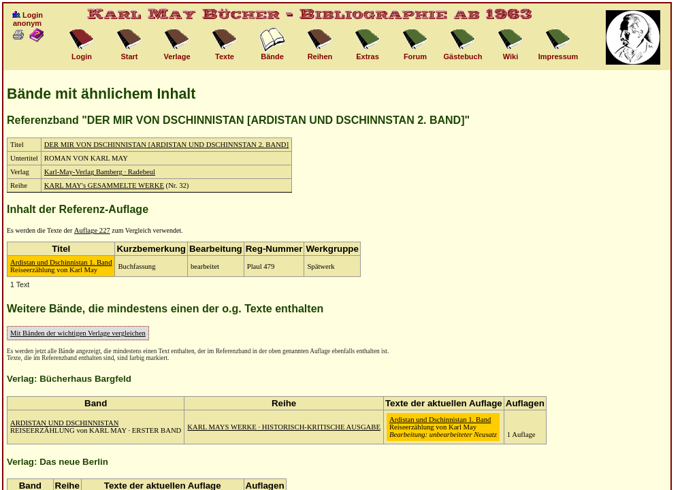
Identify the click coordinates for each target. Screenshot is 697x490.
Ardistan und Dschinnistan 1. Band (61, 262)
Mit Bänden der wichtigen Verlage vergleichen (78, 333)
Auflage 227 (92, 230)
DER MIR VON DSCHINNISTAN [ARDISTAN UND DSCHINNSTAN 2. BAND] (166, 144)
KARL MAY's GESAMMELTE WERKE (104, 185)
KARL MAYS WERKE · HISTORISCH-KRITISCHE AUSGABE (283, 427)
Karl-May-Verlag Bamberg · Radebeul (99, 172)
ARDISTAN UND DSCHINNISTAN (64, 423)
